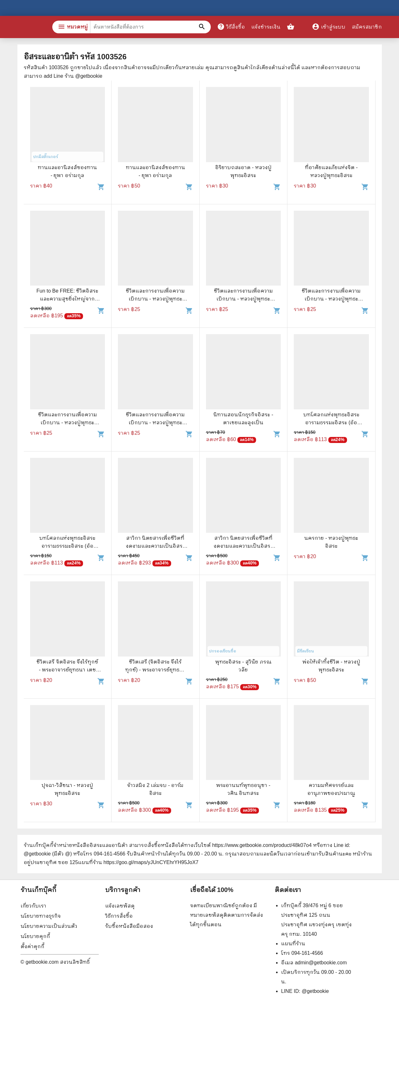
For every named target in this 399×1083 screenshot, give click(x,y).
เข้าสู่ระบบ (328, 27)
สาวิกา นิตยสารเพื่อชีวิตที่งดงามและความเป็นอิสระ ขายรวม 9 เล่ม (243, 546)
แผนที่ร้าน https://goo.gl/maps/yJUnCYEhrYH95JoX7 (138, 862)
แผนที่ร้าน (293, 943)
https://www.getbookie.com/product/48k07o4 (262, 845)
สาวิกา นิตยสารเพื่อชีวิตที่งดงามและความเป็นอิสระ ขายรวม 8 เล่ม (155, 546)
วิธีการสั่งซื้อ (119, 916)
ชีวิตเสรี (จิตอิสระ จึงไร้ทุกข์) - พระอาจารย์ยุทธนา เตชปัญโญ (155, 669)
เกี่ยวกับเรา (33, 905)
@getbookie (315, 991)
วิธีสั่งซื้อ (231, 26)
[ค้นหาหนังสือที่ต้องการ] (203, 27)
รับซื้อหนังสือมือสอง (129, 926)
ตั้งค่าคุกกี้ (32, 946)
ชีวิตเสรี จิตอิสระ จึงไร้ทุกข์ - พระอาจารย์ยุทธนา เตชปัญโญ (67, 669)
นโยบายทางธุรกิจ (41, 916)
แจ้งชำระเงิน (265, 27)
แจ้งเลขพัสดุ (120, 905)
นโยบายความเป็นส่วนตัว (49, 926)
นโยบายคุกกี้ (35, 936)
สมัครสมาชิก (367, 27)
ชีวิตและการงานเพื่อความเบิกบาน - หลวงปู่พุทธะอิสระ (155, 298)
